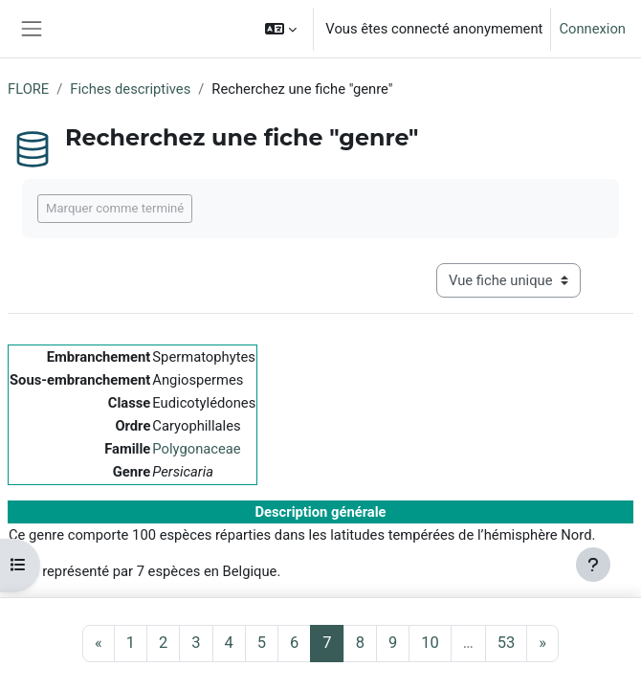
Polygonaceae (196, 448)
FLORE (28, 89)
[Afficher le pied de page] (593, 564)
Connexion (592, 28)
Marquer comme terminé (115, 208)
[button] (281, 28)
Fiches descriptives (130, 89)
